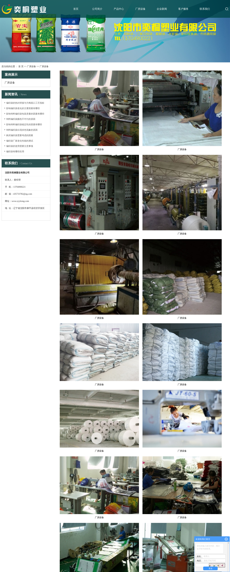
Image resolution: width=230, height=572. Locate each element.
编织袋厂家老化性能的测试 (19, 141)
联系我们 (205, 9)
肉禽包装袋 (8, 537)
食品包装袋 (8, 529)
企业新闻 (162, 9)
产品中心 (119, 9)
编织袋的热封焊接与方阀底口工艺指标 (25, 103)
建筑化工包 (8, 522)
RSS (107, 552)
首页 (75, 9)
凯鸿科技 (138, 560)
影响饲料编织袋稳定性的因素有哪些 (24, 124)
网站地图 (100, 552)
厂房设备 (140, 9)
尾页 (215, 485)
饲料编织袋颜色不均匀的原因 (20, 119)
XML (113, 552)
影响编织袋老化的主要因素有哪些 (23, 108)
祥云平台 (120, 560)
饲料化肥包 (8, 515)
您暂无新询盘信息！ (124, 552)
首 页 (20, 66)
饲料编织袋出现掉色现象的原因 (22, 130)
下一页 (206, 485)
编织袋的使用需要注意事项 (19, 146)
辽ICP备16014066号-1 (97, 560)
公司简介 (97, 9)
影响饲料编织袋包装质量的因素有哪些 (25, 114)
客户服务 (183, 9)
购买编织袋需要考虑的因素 (19, 135)
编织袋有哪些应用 (15, 151)
